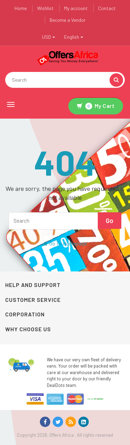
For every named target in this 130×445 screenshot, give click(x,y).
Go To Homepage (65, 243)
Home (21, 8)
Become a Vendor (68, 20)
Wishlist (45, 8)
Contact (107, 8)
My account (76, 8)
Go (109, 220)
